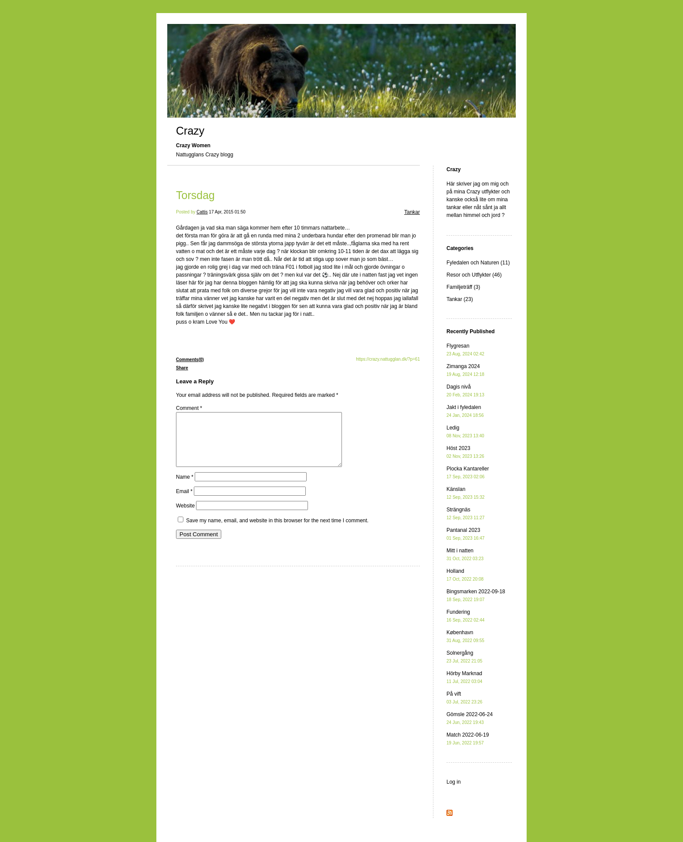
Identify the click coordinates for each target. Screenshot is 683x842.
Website (185, 516)
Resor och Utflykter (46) (474, 275)
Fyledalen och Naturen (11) (478, 263)
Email (184, 502)
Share (182, 367)
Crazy (190, 131)
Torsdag (195, 195)
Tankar (412, 212)
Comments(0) (190, 359)
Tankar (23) (459, 299)
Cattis (202, 212)
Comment (189, 408)
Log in (453, 782)
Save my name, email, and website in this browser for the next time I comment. (277, 531)
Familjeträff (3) (463, 287)
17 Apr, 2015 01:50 (227, 212)
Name (184, 487)
